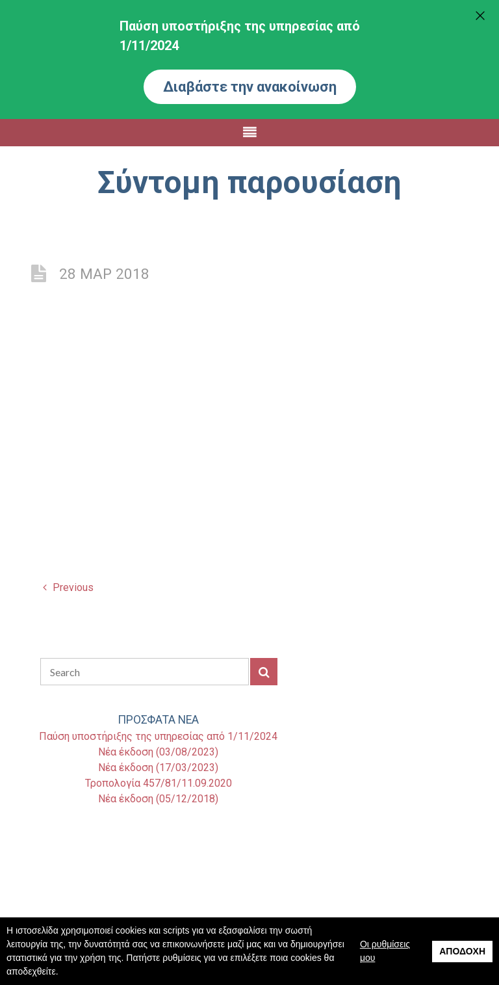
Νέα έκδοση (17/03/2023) (158, 767)
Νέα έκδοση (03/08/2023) (158, 752)
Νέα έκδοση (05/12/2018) (158, 799)
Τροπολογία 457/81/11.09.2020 (158, 783)
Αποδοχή (462, 951)
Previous (68, 587)
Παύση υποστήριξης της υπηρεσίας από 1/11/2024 (158, 736)
